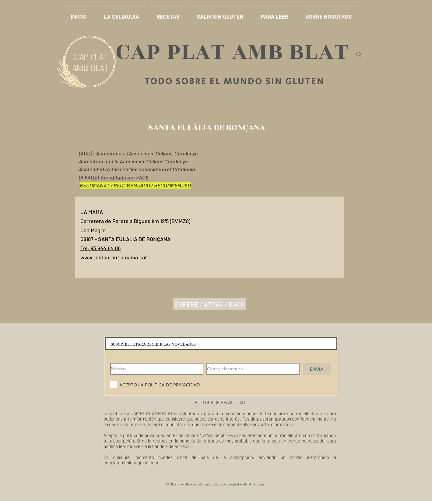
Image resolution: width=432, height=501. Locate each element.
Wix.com (256, 484)
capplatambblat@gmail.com (131, 462)
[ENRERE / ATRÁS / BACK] (209, 304)
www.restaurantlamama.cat (113, 257)
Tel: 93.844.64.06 (100, 248)
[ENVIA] (317, 369)
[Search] (359, 54)
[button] (220, 14)
